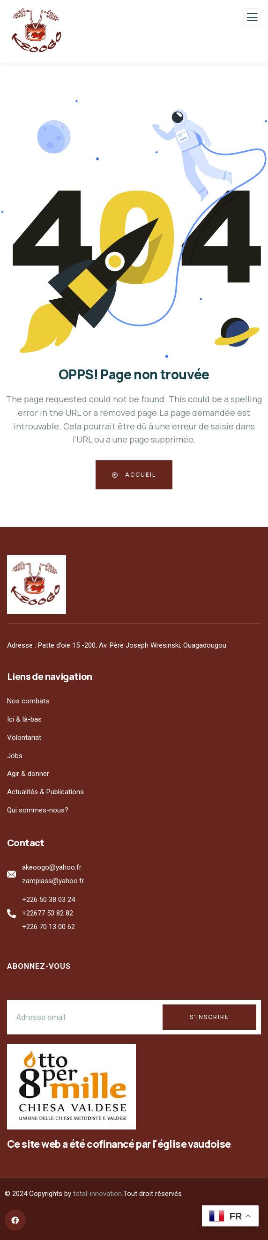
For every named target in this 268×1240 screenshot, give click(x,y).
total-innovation (97, 1193)
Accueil (134, 475)
